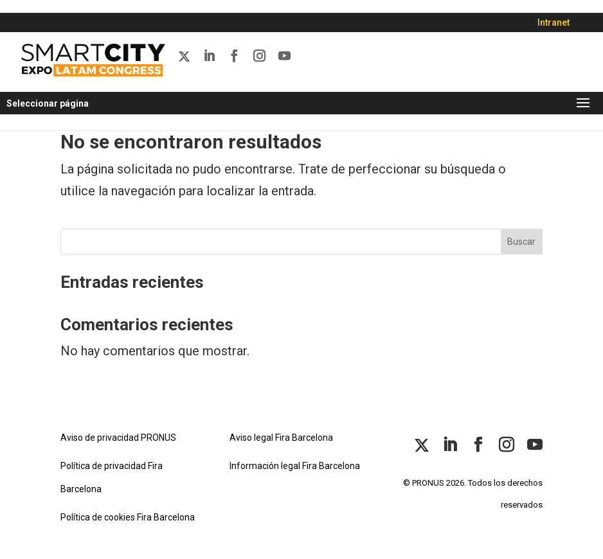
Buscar (521, 241)
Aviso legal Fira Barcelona (281, 437)
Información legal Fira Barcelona (295, 466)
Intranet (553, 22)
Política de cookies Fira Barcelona (127, 517)
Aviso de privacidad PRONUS (118, 437)
